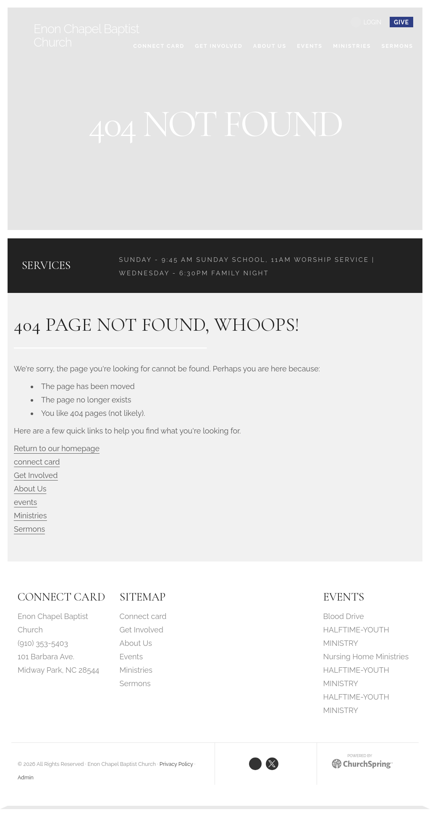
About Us (31, 489)
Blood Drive (343, 617)
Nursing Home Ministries (366, 657)
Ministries (31, 516)
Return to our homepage (57, 449)
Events (131, 657)
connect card (38, 462)
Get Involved (36, 476)
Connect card (143, 617)
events (26, 503)
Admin (26, 778)
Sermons (30, 529)
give (401, 22)
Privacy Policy (176, 765)
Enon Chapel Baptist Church (88, 35)
